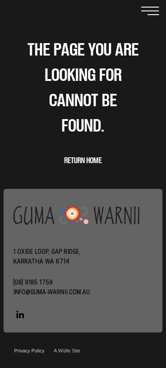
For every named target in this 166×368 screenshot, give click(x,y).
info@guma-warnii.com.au (51, 292)
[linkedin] (20, 316)
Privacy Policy (29, 350)
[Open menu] (150, 11)
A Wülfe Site (67, 350)
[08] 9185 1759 (33, 282)
